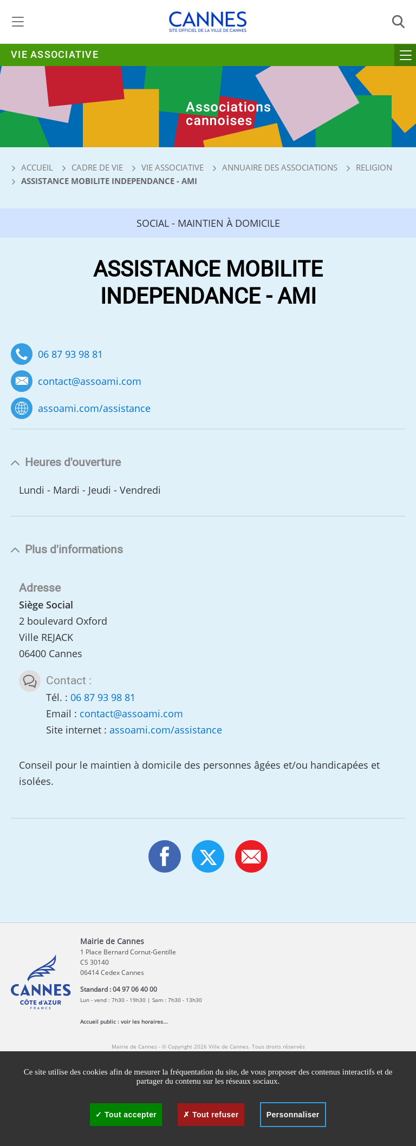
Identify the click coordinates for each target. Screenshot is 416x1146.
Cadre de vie (97, 167)
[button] (251, 856)
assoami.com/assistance (94, 408)
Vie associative (55, 55)
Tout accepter (126, 1114)
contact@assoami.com (89, 381)
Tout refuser (210, 1114)
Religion (374, 167)
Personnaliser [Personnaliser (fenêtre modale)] (293, 1114)
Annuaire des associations (279, 167)
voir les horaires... (144, 1021)
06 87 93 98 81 (70, 354)
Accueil (32, 167)
